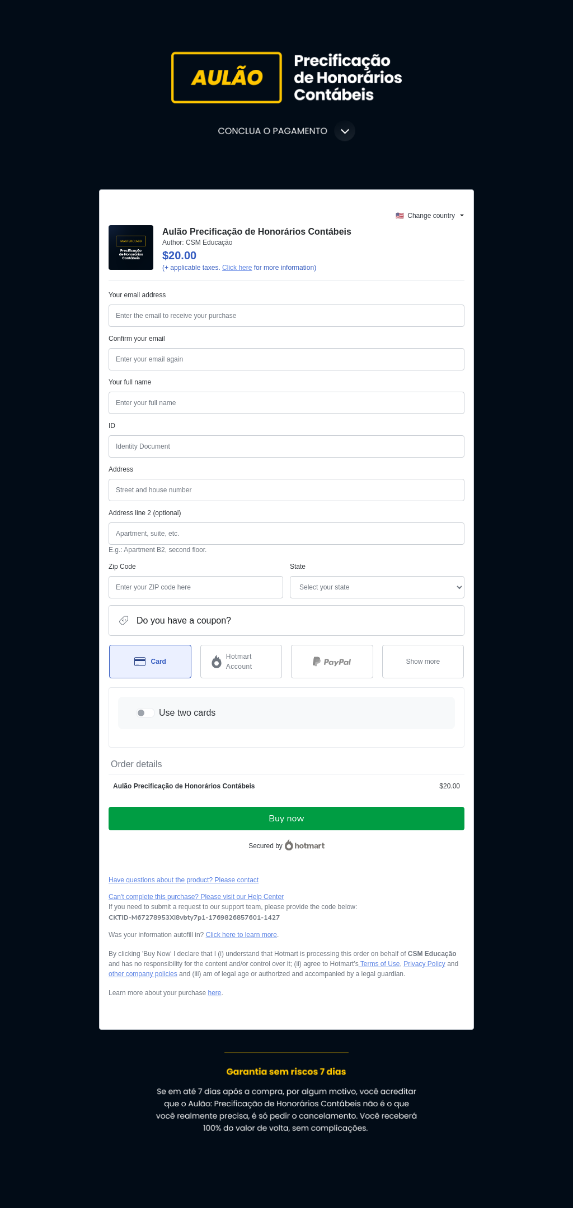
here (214, 993)
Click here (237, 268)
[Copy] (194, 917)
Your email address (137, 295)
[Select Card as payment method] (150, 661)
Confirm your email (137, 339)
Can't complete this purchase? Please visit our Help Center (196, 897)
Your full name (130, 382)
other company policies (143, 974)
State (298, 566)
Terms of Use (379, 964)
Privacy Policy (424, 964)
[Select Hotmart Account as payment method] (241, 661)
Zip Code (122, 566)
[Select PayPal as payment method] (332, 661)
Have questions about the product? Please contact (184, 880)
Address (121, 469)
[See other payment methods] (423, 661)
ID (112, 426)
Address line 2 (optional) (145, 513)
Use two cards (187, 712)
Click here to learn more (241, 935)
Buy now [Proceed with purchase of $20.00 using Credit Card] (286, 818)
